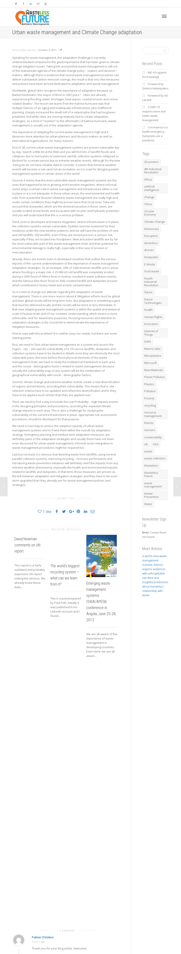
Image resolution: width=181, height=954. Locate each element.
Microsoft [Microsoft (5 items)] (150, 363)
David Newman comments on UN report (27, 545)
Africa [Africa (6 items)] (148, 179)
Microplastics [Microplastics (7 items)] (152, 356)
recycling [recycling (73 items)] (150, 405)
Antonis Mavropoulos (107, 947)
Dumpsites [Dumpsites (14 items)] (151, 257)
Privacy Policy (60, 819)
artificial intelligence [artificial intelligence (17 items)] (151, 188)
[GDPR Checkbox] (33, 819)
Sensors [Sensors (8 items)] (149, 430)
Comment (38, 735)
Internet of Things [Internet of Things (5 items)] (151, 332)
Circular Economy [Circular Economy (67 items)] (150, 213)
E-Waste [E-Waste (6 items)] (149, 264)
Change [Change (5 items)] (149, 197)
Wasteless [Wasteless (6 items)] (151, 465)
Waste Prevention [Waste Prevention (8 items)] (151, 495)
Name (35, 784)
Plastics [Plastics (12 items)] (149, 384)
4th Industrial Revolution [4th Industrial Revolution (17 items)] (152, 170)
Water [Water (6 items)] (148, 504)
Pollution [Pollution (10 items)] (150, 391)
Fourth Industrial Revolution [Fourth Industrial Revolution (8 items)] (151, 281)
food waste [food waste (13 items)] (151, 271)
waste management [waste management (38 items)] (153, 485)
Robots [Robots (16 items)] (149, 423)
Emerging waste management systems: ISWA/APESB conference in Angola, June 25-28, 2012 (101, 601)
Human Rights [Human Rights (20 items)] (153, 317)
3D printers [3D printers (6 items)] (151, 162)
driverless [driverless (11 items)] (150, 243)
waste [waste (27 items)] (148, 451)
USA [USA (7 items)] (155, 444)
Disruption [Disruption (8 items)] (151, 236)
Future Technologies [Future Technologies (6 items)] (153, 301)
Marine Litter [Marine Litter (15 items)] (152, 349)
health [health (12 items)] (148, 310)
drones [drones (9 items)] (149, 250)
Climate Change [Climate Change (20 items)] (154, 222)
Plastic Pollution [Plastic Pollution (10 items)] (154, 377)
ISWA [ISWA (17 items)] (147, 341)
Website (100, 784)
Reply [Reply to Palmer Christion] (35, 696)
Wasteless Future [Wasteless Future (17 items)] (151, 474)
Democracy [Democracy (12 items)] (151, 229)
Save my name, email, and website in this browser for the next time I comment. (73, 809)
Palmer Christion (43, 678)
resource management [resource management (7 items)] (153, 414)
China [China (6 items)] (148, 204)
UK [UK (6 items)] (146, 444)
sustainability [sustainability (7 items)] (153, 437)
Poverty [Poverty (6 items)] (149, 398)
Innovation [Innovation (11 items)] (151, 324)
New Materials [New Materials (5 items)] (153, 370)
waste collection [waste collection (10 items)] (154, 458)
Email (66, 784)
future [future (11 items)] (148, 292)
